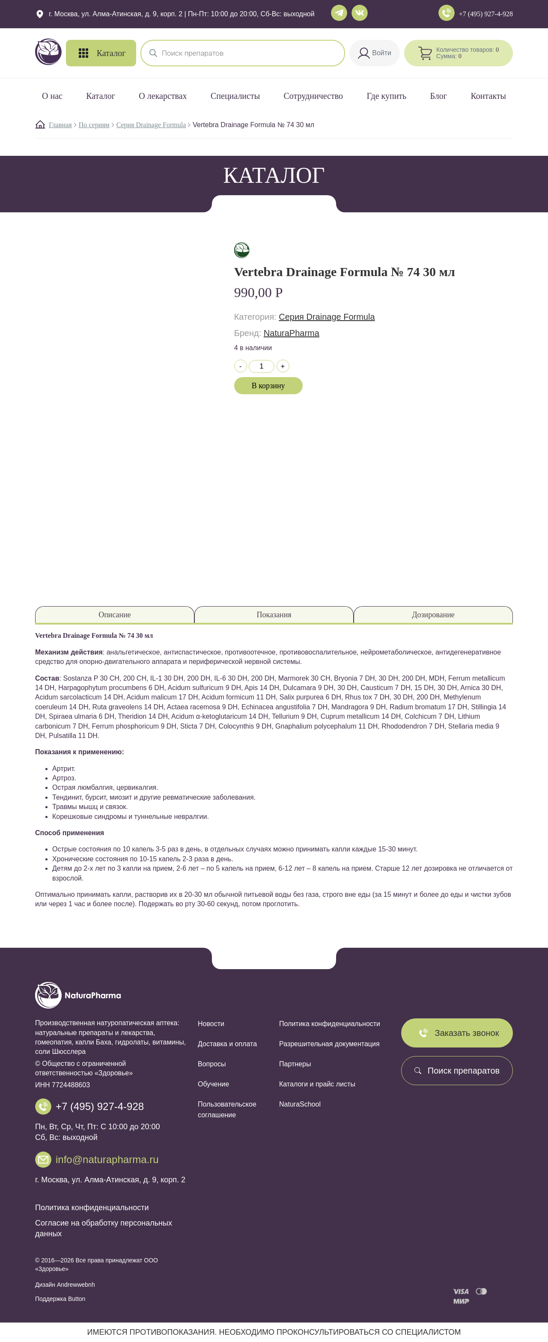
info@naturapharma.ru (107, 1159)
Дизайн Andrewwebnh (65, 1284)
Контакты (488, 96)
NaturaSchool (300, 1104)
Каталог (100, 96)
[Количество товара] (261, 366)
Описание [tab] (114, 614)
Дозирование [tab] (433, 614)
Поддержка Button (60, 1298)
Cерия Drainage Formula (151, 124)
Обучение (213, 1084)
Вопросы (212, 1064)
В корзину (268, 385)
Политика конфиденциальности (92, 1207)
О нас (52, 96)
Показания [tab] (273, 614)
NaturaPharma (291, 333)
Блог (438, 96)
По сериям (94, 124)
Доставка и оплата (227, 1043)
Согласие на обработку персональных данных (103, 1228)
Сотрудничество (313, 96)
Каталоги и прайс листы (317, 1084)
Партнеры (295, 1064)
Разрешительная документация (329, 1043)
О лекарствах (163, 96)
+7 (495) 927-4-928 (486, 14)
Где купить (386, 96)
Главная (60, 124)
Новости (211, 1023)
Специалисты (235, 96)
